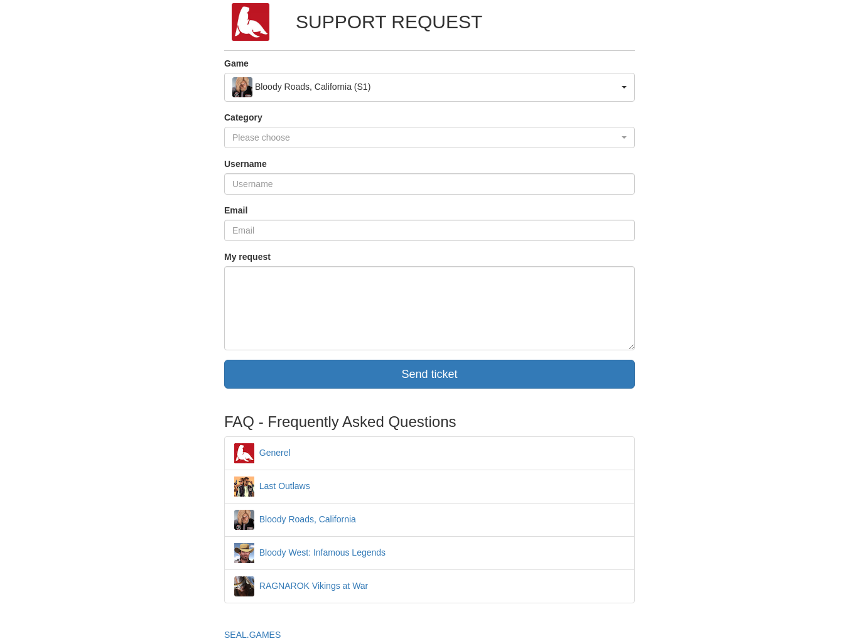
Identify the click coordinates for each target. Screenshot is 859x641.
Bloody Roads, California (295, 519)
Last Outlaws (272, 486)
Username (245, 164)
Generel (262, 453)
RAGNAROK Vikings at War (301, 586)
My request (247, 257)
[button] (429, 87)
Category (243, 117)
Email (235, 210)
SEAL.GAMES (252, 635)
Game (236, 63)
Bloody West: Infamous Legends (310, 552)
